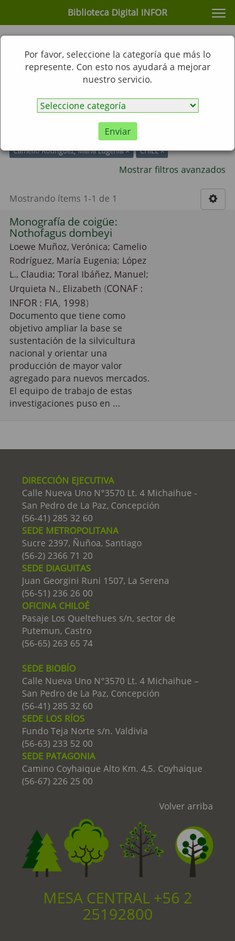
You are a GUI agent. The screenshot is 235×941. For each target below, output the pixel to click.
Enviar (118, 131)
